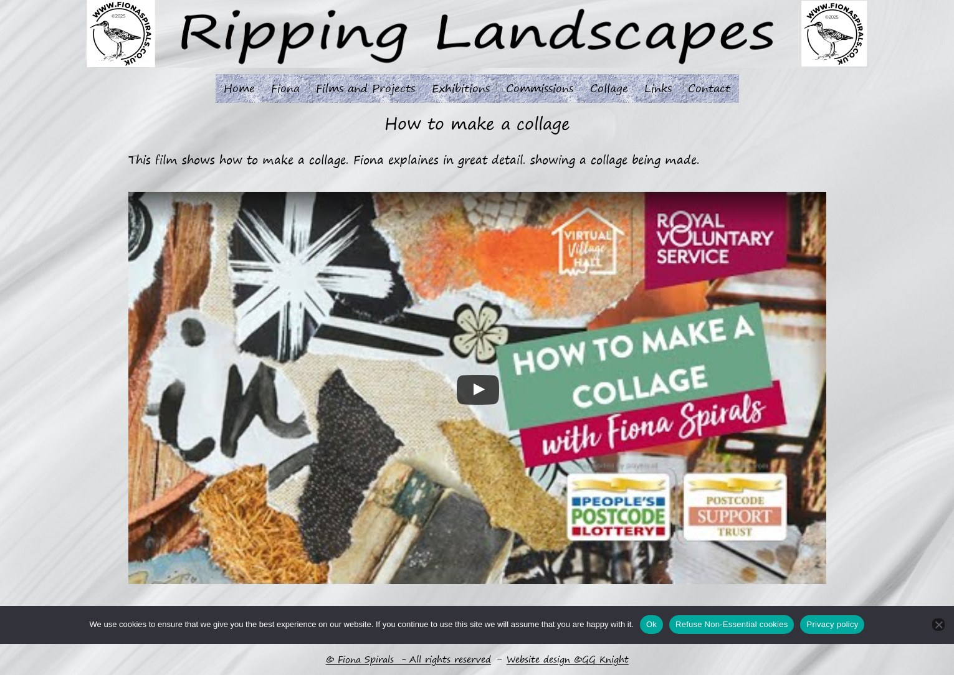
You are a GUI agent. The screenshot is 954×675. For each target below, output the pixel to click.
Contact (709, 87)
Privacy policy (832, 624)
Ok (651, 624)
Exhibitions (461, 87)
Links (658, 87)
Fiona (285, 87)
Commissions (539, 87)
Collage (609, 87)
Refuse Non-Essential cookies (731, 624)
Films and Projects (365, 87)
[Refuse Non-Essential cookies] (938, 624)
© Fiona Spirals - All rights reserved (408, 659)
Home (239, 87)
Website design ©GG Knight (568, 659)
